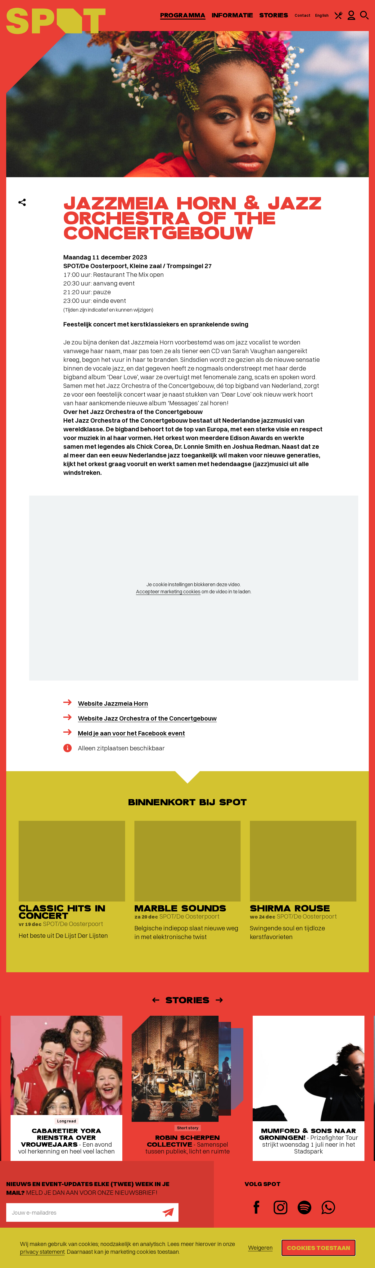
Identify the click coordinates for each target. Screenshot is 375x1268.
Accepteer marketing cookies (168, 591)
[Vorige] (155, 1000)
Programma (183, 15)
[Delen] (22, 202)
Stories (273, 15)
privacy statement (42, 1251)
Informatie (232, 15)
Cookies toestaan (318, 1248)
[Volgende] (220, 1000)
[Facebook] (257, 1207)
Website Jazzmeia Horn (113, 703)
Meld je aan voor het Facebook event (131, 733)
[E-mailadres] (92, 1212)
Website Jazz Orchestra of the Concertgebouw (147, 718)
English (321, 15)
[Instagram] (280, 1208)
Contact (303, 15)
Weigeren (260, 1247)
